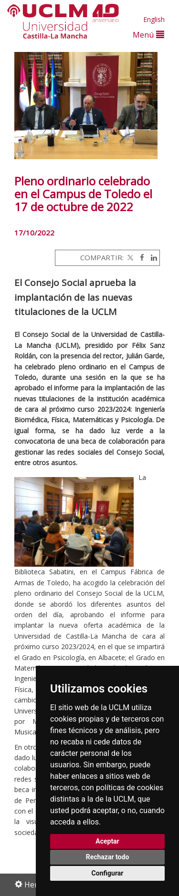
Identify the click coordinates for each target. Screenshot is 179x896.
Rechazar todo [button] (107, 857)
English (154, 19)
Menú (148, 34)
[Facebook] (139, 257)
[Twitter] (129, 257)
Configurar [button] (108, 873)
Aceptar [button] (107, 841)
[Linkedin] (151, 257)
